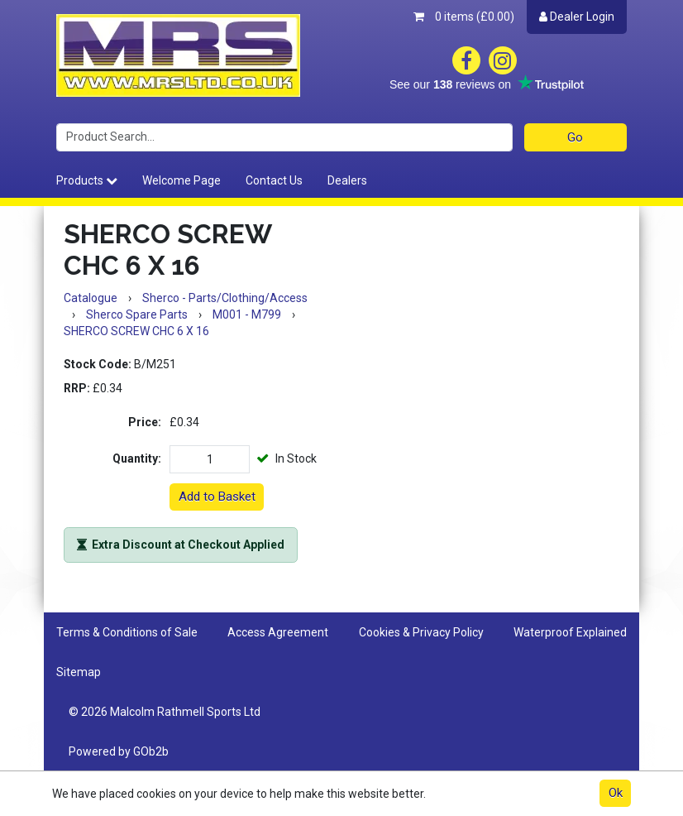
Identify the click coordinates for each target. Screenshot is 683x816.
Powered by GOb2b (119, 751)
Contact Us (274, 180)
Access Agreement (277, 632)
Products (86, 180)
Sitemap (78, 672)
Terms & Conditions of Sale (127, 632)
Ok (616, 792)
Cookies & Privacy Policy (421, 632)
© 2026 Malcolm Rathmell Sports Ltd (164, 711)
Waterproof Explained (570, 632)
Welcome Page (181, 180)
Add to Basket (217, 496)
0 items (463, 16)
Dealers (347, 180)
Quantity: (136, 458)
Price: (144, 422)
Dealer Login (576, 16)
